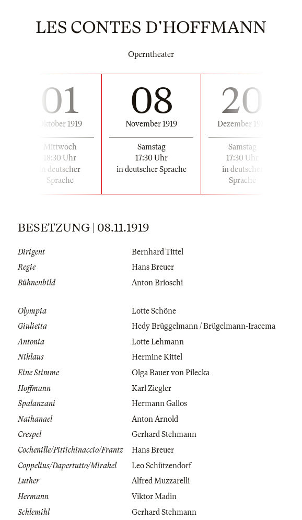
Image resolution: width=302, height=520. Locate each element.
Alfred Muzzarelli (161, 481)
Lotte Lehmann (158, 342)
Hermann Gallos (159, 403)
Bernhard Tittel (157, 252)
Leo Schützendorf (161, 465)
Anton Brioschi (157, 283)
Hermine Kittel (157, 357)
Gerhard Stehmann (164, 434)
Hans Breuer (153, 267)
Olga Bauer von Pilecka (171, 372)
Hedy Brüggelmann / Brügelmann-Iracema (203, 326)
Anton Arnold (155, 419)
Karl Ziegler (151, 388)
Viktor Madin (154, 496)
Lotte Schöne (154, 311)
